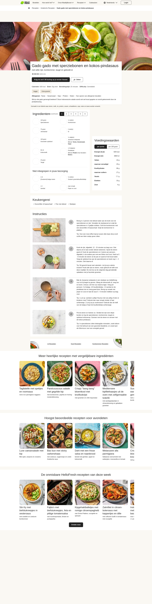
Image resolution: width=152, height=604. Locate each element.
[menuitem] (26, 2)
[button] (111, 2)
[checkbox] (32, 74)
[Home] (29, 8)
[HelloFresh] (25, 2)
